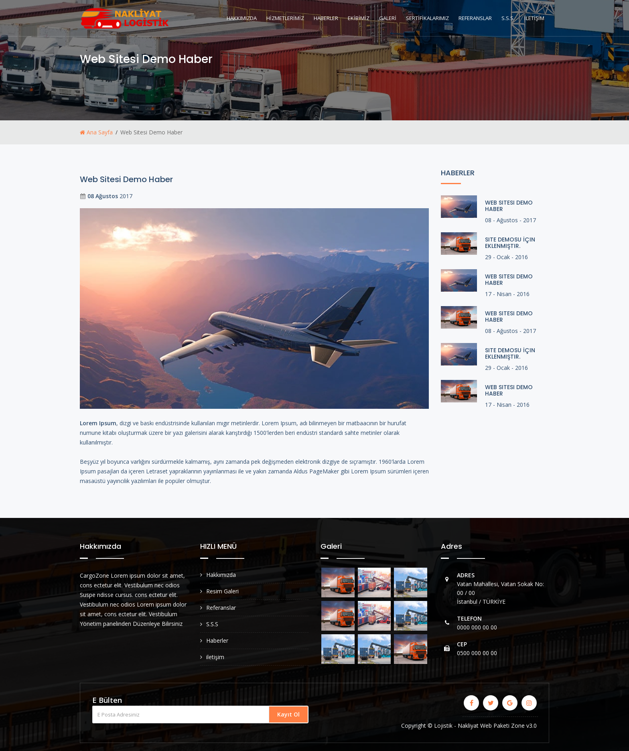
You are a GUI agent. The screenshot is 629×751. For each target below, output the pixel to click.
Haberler (217, 640)
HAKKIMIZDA (242, 18)
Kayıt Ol (288, 714)
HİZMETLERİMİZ (285, 18)
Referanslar (221, 607)
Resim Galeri (222, 591)
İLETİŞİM (534, 18)
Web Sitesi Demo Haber (509, 206)
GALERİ (387, 18)
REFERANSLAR (475, 18)
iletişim (215, 657)
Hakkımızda (221, 574)
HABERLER (326, 18)
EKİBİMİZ (358, 18)
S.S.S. (508, 18)
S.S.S (212, 624)
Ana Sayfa (96, 132)
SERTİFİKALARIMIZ (427, 18)
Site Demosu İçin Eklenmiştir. (510, 242)
